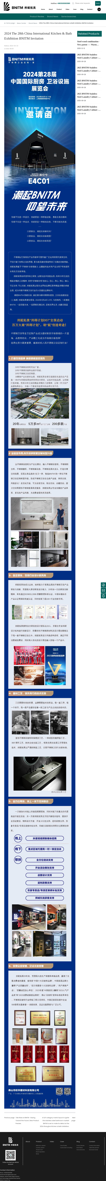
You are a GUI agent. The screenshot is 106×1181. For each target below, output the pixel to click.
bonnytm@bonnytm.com (9, 1174)
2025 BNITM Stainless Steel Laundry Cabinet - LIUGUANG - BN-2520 (88, 110)
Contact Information (7, 1170)
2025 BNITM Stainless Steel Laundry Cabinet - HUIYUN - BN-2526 (88, 57)
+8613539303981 (63, 3)
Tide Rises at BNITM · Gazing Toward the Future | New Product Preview (27, 1121)
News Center (21, 23)
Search (98, 4)
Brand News (52, 16)
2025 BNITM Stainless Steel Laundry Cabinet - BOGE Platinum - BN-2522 (89, 97)
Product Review (37, 16)
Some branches (68, 16)
